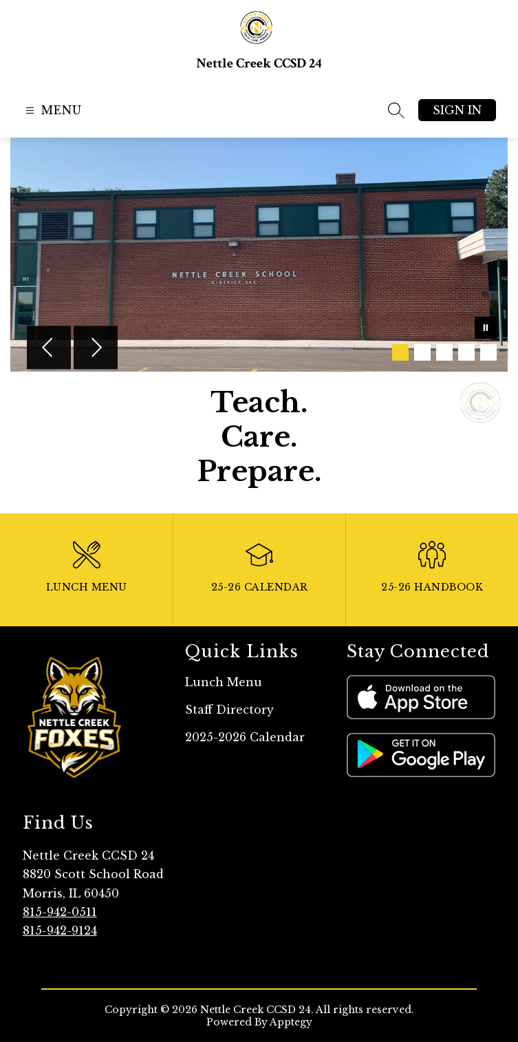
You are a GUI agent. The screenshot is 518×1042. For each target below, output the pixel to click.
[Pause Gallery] (486, 329)
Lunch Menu (223, 682)
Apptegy (291, 1022)
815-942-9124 (60, 930)
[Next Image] (96, 349)
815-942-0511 (60, 912)
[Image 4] (466, 352)
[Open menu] (52, 110)
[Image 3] (444, 352)
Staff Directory (229, 709)
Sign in (457, 110)
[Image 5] (488, 352)
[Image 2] (422, 352)
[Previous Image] (49, 349)
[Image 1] (400, 352)
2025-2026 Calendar (245, 737)
